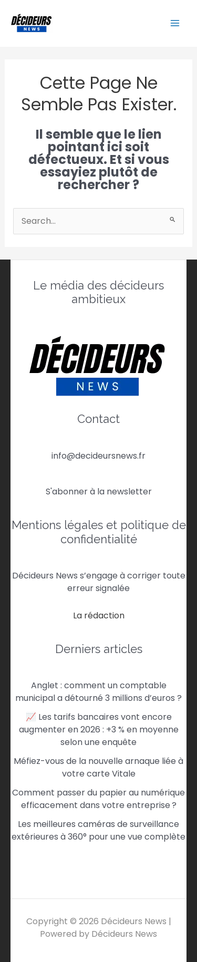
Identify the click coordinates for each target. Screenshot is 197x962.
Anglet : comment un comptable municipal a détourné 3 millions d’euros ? (98, 691)
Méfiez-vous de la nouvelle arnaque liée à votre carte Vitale (98, 767)
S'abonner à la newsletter (99, 491)
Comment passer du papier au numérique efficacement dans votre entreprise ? (98, 799)
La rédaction (99, 615)
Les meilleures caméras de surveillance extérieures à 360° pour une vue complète (98, 830)
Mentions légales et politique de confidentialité (99, 531)
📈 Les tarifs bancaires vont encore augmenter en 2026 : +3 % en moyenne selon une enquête (99, 729)
